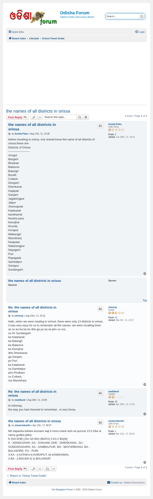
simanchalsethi (116, 421)
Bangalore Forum (64, 489)
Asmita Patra (114, 124)
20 (116, 402)
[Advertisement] (76, 73)
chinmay (112, 307)
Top (145, 300)
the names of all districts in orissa (38, 111)
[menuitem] (140, 31)
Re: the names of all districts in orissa (32, 309)
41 (116, 317)
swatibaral (113, 391)
